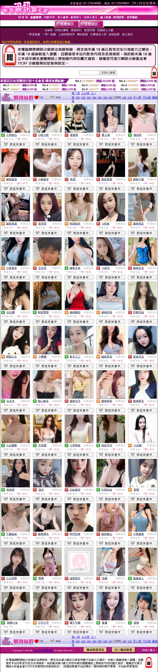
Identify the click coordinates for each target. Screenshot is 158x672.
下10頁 (147, 97)
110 (130, 97)
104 (94, 97)
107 (111, 97)
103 (89, 97)
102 (83, 97)
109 (124, 97)
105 (100, 97)
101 (78, 97)
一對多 (26, 622)
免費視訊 (25, 135)
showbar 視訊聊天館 (43, 650)
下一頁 (137, 97)
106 (105, 97)
